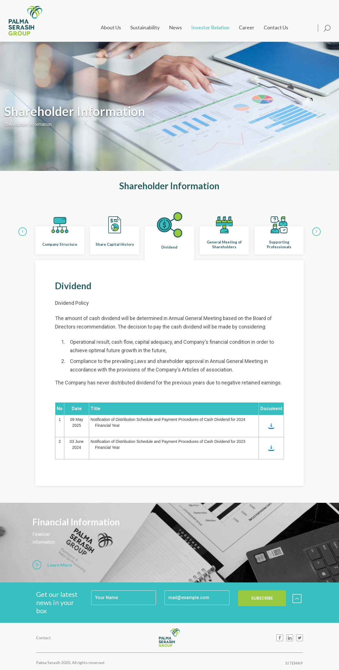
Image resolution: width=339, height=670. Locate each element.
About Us (111, 27)
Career (246, 27)
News (175, 27)
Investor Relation (210, 27)
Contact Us (276, 27)
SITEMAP (294, 663)
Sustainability (145, 27)
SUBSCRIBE (262, 598)
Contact (43, 637)
